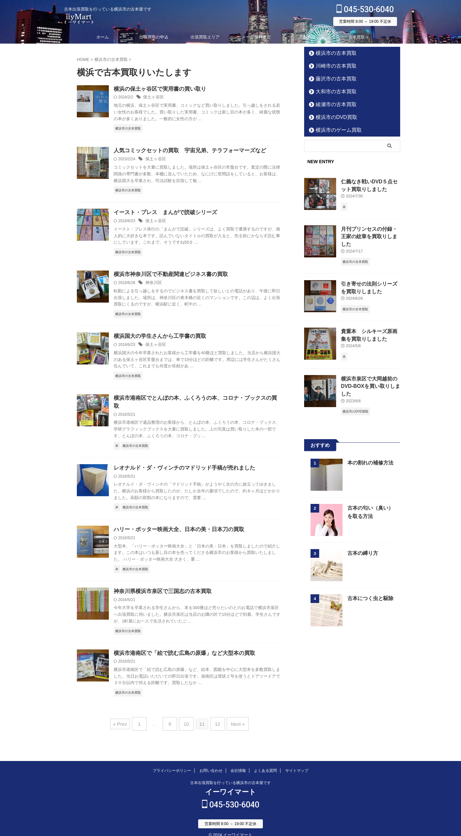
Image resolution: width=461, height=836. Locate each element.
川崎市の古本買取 (331, 65)
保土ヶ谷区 (152, 98)
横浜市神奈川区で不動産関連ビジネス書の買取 (167, 275)
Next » (234, 717)
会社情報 (238, 763)
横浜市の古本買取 (331, 53)
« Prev (124, 717)
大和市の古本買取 (331, 91)
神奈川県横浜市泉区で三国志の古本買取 (160, 586)
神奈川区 (153, 284)
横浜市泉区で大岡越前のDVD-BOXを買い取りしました (369, 375)
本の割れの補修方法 (369, 451)
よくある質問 (265, 763)
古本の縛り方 (361, 541)
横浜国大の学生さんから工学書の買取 (157, 337)
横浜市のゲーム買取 (333, 130)
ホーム (102, 37)
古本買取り (358, 37)
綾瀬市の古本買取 (331, 104)
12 (216, 717)
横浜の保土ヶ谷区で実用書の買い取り (157, 89)
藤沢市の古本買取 (331, 78)
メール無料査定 (256, 37)
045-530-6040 (365, 9)
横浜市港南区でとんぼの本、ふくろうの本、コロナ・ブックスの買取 (193, 399)
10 (186, 717)
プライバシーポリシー (172, 763)
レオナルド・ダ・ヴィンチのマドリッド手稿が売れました (180, 461)
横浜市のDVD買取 (331, 117)
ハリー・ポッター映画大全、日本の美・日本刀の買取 (175, 524)
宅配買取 (307, 37)
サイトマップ (296, 763)
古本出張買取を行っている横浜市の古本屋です (230, 775)
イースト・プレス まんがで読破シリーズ (162, 213)
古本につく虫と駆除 (369, 586)
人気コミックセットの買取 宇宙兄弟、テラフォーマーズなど (185, 151)
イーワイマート (230, 784)
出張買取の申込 (153, 37)
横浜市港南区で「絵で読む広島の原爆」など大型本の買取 (180, 648)
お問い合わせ (210, 763)
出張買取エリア (205, 37)
